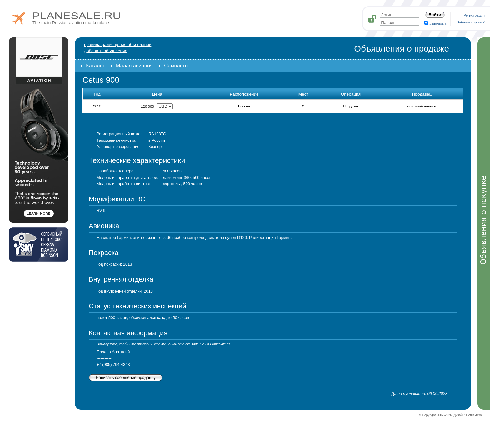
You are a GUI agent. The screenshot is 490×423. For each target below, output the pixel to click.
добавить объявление (105, 50)
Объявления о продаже (401, 48)
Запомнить (435, 23)
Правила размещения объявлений (117, 44)
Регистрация (474, 15)
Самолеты (176, 65)
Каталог (95, 65)
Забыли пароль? (471, 22)
